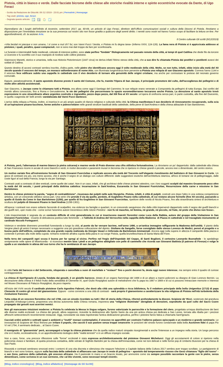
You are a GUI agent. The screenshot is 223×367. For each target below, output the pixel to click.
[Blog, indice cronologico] (19, 364)
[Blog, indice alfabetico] (49, 364)
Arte (41, 34)
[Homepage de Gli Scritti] (78, 364)
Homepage (82, 12)
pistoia (20, 16)
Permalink (69, 12)
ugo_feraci (30, 16)
